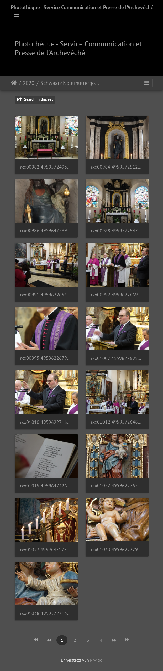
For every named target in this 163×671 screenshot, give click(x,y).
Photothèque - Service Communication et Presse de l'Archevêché (82, 7)
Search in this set (35, 99)
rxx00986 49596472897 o (46, 230)
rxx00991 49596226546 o (46, 294)
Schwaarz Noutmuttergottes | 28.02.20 (70, 83)
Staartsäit (14, 83)
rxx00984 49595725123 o (117, 167)
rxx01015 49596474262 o (46, 486)
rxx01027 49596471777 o (46, 549)
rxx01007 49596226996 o (117, 358)
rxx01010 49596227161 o (46, 422)
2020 (28, 83)
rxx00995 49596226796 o (46, 358)
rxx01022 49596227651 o (117, 485)
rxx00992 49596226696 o (117, 294)
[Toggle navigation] (16, 16)
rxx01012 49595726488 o (117, 422)
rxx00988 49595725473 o (117, 231)
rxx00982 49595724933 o (46, 167)
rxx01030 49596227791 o (117, 549)
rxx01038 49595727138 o (46, 613)
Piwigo (96, 660)
